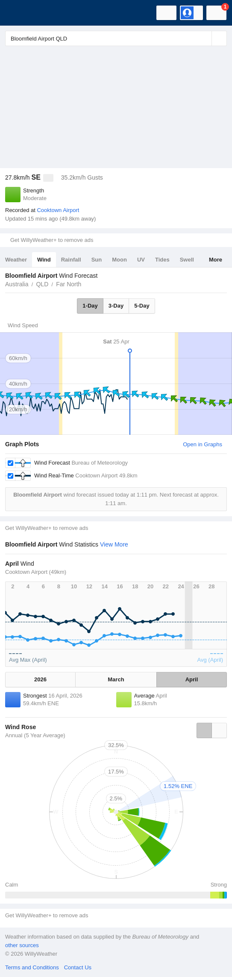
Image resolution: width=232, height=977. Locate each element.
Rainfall (71, 259)
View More (114, 544)
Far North (68, 284)
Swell (187, 259)
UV (141, 259)
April (191, 679)
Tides (162, 259)
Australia (16, 284)
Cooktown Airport (58, 210)
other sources (22, 945)
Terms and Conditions (32, 967)
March (116, 679)
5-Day (141, 305)
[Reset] (204, 38)
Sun (96, 259)
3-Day (116, 305)
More (215, 259)
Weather (16, 259)
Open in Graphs (202, 444)
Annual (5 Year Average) (35, 735)
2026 (40, 679)
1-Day (89, 305)
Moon (119, 259)
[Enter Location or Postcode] (116, 38)
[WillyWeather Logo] (19, 13)
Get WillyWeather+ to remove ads (51, 240)
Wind (44, 259)
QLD (42, 284)
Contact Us (77, 967)
